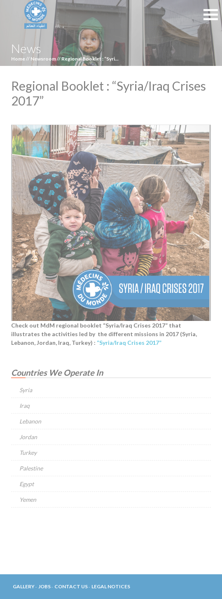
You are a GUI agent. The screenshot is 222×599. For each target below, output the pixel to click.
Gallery (24, 586)
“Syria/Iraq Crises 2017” (129, 342)
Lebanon (30, 421)
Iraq (24, 405)
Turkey (28, 452)
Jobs (44, 586)
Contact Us (71, 586)
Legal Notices (110, 586)
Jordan (28, 436)
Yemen (27, 499)
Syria (25, 389)
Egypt (26, 483)
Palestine (31, 468)
